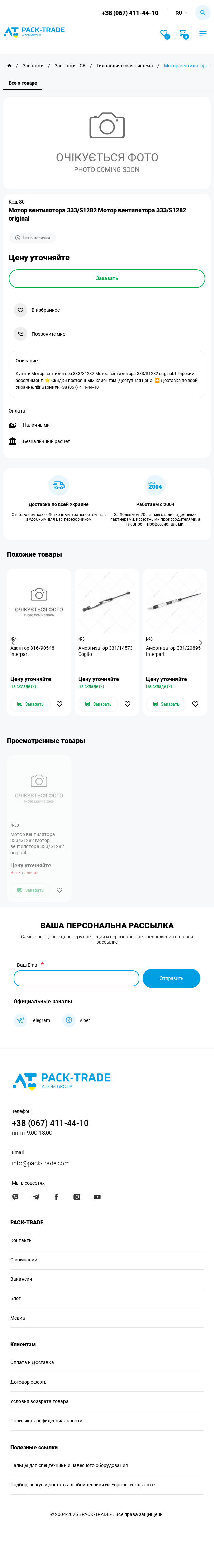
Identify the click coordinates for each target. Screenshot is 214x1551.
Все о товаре (23, 83)
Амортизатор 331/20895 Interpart (173, 651)
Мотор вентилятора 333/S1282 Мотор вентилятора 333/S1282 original (37, 843)
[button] (14, 642)
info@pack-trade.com (41, 1163)
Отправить (171, 978)
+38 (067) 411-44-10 (130, 12)
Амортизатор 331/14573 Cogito (105, 651)
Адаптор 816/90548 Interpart (32, 651)
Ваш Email (28, 965)
